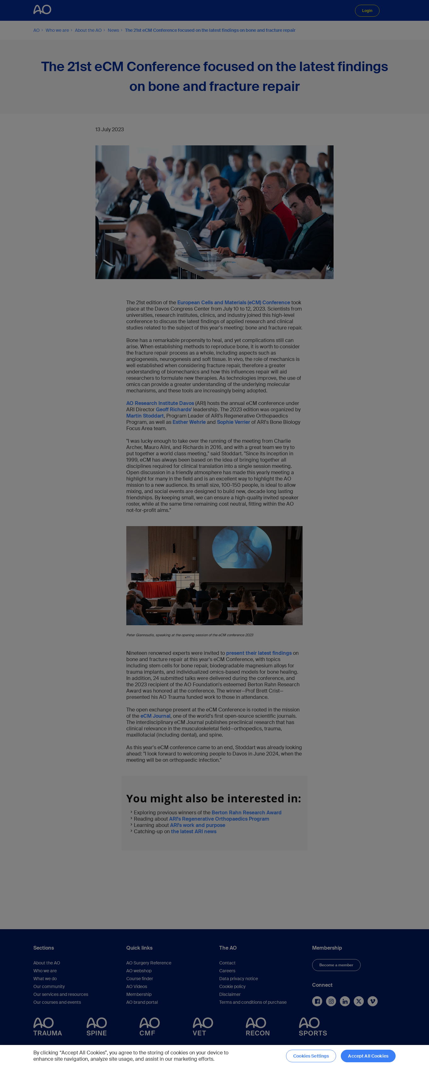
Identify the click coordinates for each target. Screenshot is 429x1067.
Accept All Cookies (368, 1056)
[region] (214, 1056)
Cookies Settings (311, 1056)
